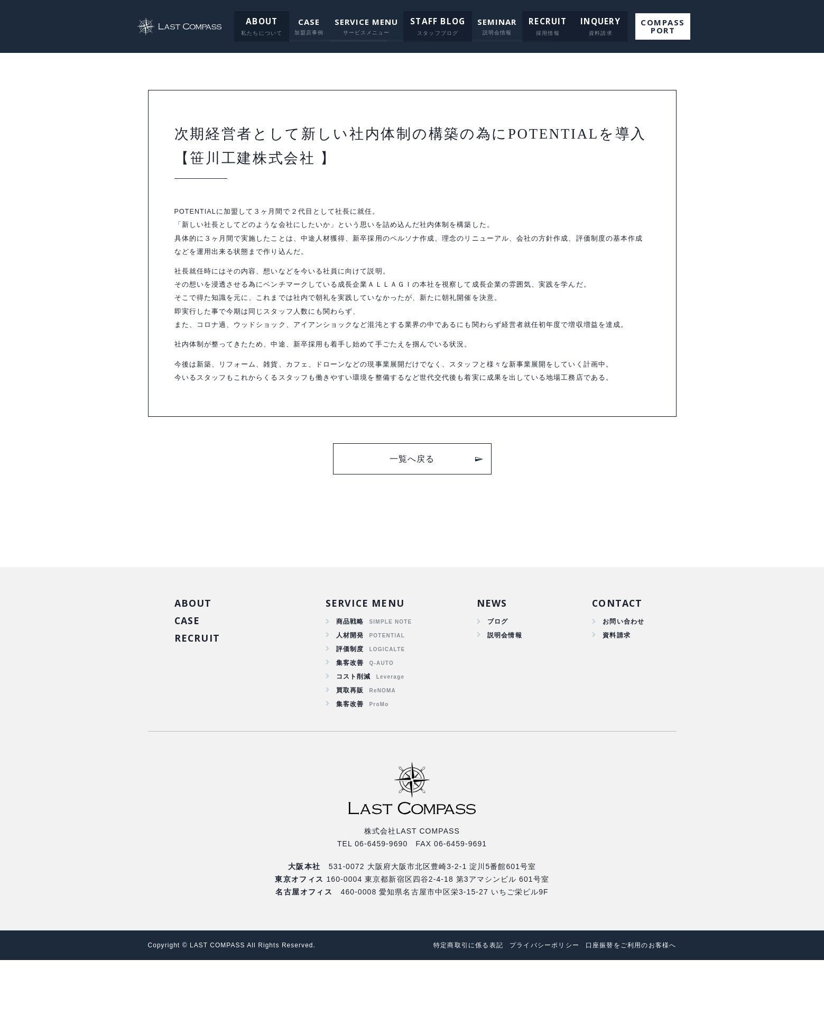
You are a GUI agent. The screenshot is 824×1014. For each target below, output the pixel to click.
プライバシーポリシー (533, 999)
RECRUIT (543, 21)
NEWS (488, 645)
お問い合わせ (620, 664)
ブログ (495, 664)
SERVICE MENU (367, 21)
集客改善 (350, 710)
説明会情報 (503, 679)
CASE (310, 21)
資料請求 (612, 679)
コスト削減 (354, 725)
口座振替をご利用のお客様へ (628, 999)
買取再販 (350, 740)
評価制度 (350, 695)
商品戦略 (350, 664)
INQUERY (593, 21)
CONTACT (614, 645)
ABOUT (263, 21)
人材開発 (350, 679)
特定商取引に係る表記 (450, 999)
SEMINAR (495, 21)
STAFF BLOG (438, 21)
